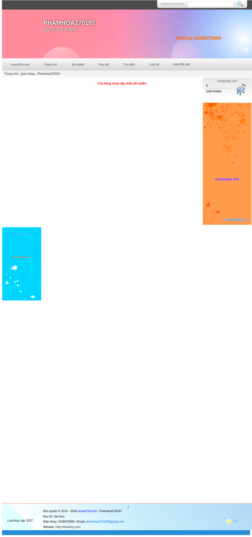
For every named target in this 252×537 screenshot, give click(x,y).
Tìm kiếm (129, 64)
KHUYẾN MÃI (182, 64)
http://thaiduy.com (67, 527)
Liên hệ (154, 64)
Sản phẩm (78, 64)
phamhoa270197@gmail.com (105, 521)
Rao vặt (104, 64)
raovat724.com (20, 64)
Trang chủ (50, 64)
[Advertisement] (21, 150)
